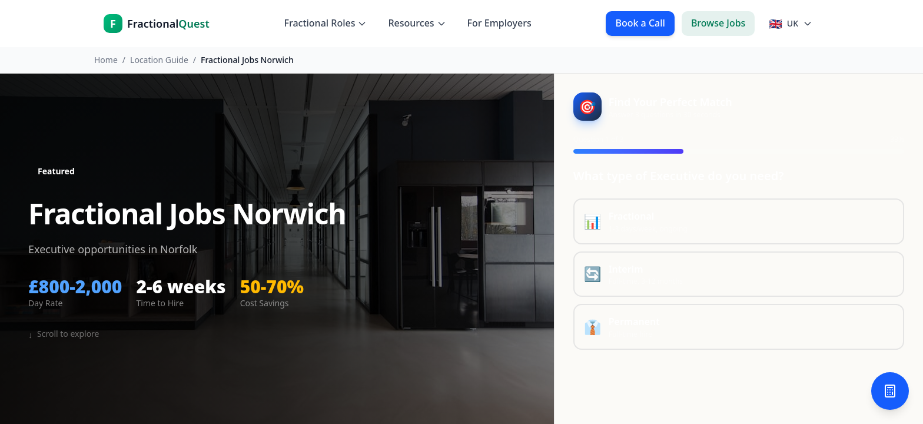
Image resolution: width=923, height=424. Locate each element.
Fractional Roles (325, 22)
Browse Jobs (718, 22)
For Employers (499, 22)
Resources (417, 22)
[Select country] (790, 24)
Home (106, 59)
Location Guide (159, 59)
